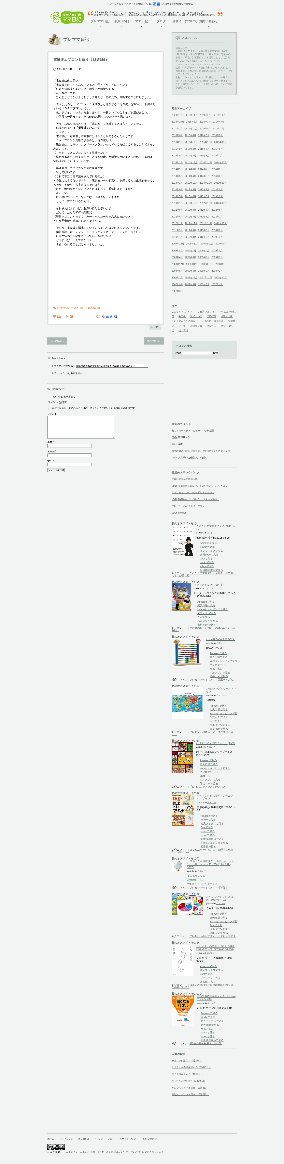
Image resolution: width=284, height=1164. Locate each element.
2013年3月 (203, 196)
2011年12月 (191, 223)
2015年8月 (190, 149)
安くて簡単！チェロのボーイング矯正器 (193, 430)
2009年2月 (203, 257)
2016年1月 (177, 142)
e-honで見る (207, 566)
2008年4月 (190, 270)
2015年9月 (177, 149)
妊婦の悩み (63, 308)
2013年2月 (217, 196)
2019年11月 (191, 115)
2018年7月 (205, 121)
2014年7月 (203, 169)
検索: (178, 353)
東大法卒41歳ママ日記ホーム (69, 17)
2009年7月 (190, 250)
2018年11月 (219, 115)
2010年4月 (177, 237)
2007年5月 (203, 284)
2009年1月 (217, 257)
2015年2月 (217, 155)
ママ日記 (141, 21)
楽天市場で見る (206, 605)
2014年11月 (205, 162)
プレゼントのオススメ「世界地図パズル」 (202, 733)
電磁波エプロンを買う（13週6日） (190, 1094)
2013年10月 (220, 182)
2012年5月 (177, 216)
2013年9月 (177, 189)
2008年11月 (192, 264)
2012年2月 (217, 216)
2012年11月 (205, 203)
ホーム (50, 1138)
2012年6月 (217, 209)
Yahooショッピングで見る (212, 609)
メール (51, 456)
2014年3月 (203, 176)
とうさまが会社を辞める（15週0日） (191, 1067)
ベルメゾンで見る (207, 621)
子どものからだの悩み (183, 321)
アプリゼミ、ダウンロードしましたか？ (193, 492)
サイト (50, 465)
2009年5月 (217, 250)
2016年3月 (203, 135)
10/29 (175, 499)
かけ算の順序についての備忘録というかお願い (204, 629)
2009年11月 (192, 243)
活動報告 (211, 325)
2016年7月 (218, 128)
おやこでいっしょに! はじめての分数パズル (221, 898)
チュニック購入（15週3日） (187, 1060)
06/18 (175, 485)
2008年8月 (177, 270)
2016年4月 (190, 135)
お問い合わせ (208, 21)
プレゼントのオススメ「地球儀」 (209, 887)
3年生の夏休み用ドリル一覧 (206, 1043)
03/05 (175, 512)
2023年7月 (177, 115)
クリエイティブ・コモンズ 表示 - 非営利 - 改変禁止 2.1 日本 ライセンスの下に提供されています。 (113, 1151)
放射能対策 (196, 325)
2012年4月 (190, 216)
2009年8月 (177, 250)
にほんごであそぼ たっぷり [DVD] (215, 743)
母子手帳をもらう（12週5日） (188, 1074)
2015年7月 (203, 149)
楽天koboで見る (209, 554)
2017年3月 (218, 121)
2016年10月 (191, 128)
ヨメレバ (211, 533)
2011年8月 (190, 230)
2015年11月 (205, 142)
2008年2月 (217, 270)
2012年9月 (177, 209)
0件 (59, 316)
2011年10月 (220, 223)
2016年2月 (217, 135)
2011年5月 (203, 230)
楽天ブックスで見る (211, 550)
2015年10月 (220, 142)
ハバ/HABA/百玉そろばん (220, 639)
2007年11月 (205, 277)
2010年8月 (217, 230)
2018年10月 (178, 121)
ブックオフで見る (210, 977)
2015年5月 (177, 155)
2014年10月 (220, 162)
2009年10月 (207, 243)
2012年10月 (220, 203)
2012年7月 (203, 209)
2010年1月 (217, 237)
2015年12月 (191, 142)
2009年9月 (221, 243)
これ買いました (205, 311)
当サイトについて (184, 21)
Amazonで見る (208, 543)
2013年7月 (203, 189)
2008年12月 (178, 264)
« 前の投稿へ (57, 341)
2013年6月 (217, 189)
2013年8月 (190, 189)
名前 (50, 447)
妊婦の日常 (77, 308)
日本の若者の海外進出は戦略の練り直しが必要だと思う (204, 986)
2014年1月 (177, 182)
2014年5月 (177, 176)
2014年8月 (190, 169)
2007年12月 (191, 277)
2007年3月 (177, 291)
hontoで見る (207, 562)
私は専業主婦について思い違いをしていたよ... (202, 485)
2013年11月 (205, 182)
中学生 (182, 316)
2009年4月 (177, 257)
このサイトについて (182, 311)
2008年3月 (203, 270)
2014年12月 (191, 162)
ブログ (161, 21)
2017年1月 (177, 128)
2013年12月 (191, 182)
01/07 (175, 444)
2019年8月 (205, 115)
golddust (182, 512)
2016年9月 (205, 128)
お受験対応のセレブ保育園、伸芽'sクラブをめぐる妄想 (201, 451)
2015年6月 (217, 149)
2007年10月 (220, 277)
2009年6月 (203, 250)
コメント (52, 413)
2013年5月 (177, 196)
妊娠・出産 (227, 316)
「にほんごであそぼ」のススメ (207, 786)
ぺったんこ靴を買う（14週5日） (189, 1080)
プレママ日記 (100, 21)
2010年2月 (203, 237)
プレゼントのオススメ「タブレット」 (192, 506)
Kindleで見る (207, 546)
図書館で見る (208, 846)
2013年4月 (190, 196)
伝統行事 (211, 316)
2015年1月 (177, 162)
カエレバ (208, 588)
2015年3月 (203, 155)
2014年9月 (177, 169)
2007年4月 (217, 284)
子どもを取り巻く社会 (211, 321)
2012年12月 (191, 203)
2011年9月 (177, 230)
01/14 (175, 437)
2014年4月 (190, 176)
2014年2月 (217, 176)
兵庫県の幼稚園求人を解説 (192, 457)
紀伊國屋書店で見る (211, 570)
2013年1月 (177, 203)
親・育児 (183, 330)
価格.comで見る (206, 624)
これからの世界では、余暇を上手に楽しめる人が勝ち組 (204, 574)
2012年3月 (203, 216)
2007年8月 (190, 284)
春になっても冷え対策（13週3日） (190, 1087)
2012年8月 (190, 209)
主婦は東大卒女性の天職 (185, 479)
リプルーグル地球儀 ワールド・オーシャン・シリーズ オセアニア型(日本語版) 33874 (210, 864)
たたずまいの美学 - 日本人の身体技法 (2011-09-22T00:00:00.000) (215, 948)
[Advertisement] (201, 394)
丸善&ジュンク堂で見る (214, 842)
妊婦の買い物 (93, 308)
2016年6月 (177, 135)
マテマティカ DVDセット (208, 584)
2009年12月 (178, 243)
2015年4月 (190, 155)
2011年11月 (205, 223)
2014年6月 (217, 169)
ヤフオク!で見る (206, 613)
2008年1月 (177, 277)
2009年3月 (190, 257)
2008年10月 (207, 264)
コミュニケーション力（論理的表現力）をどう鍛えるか (204, 851)
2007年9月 (177, 284)
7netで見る (206, 558)
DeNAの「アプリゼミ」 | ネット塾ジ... (198, 499)
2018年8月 (191, 121)
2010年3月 (190, 237)
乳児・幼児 (196, 316)
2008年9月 (221, 264)
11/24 (175, 457)
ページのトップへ (155, 327)
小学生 (182, 325)
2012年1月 (177, 223)
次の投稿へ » (154, 341)
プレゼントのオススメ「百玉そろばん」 (213, 679)
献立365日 (121, 21)
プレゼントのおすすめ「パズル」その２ (213, 936)
